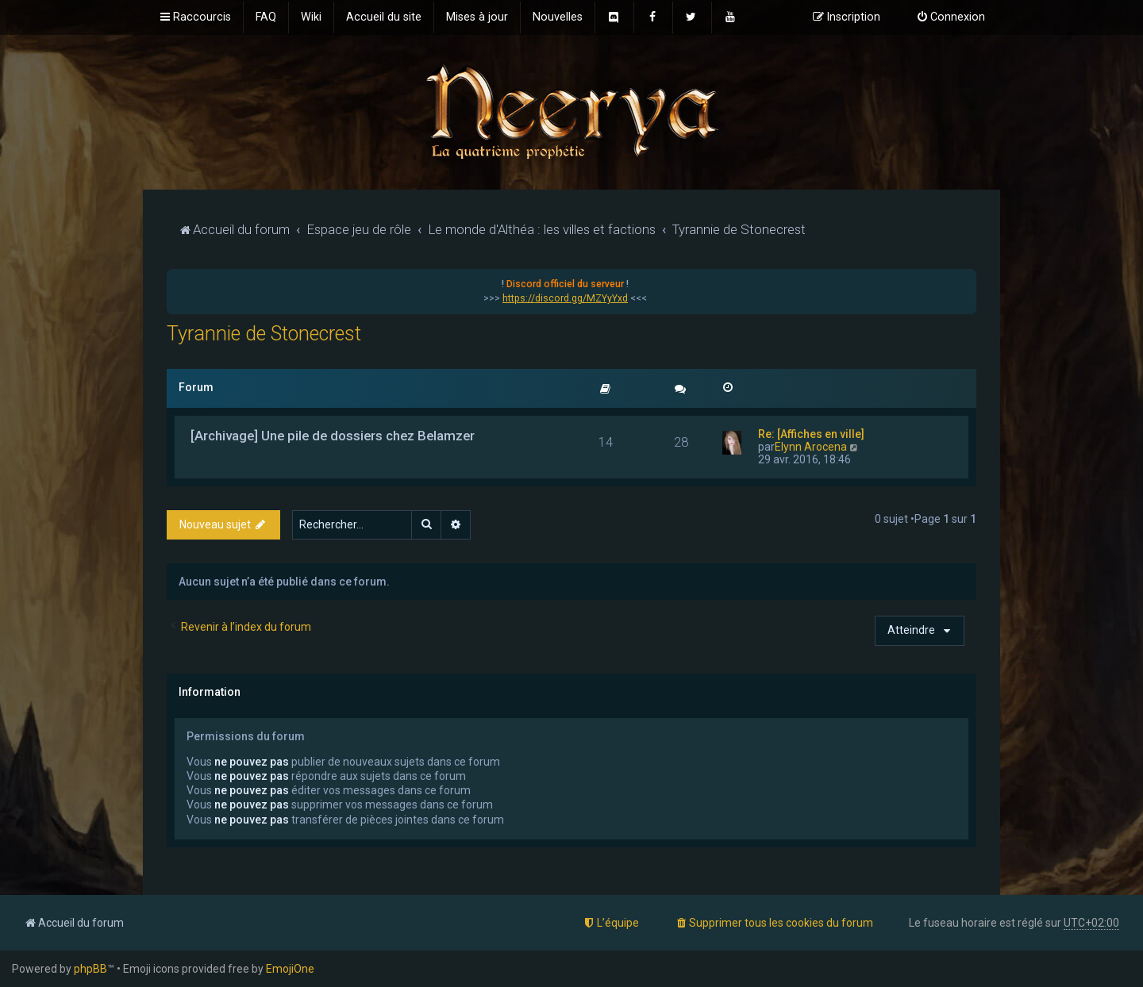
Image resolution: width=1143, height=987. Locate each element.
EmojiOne (290, 968)
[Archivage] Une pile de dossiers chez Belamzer (332, 436)
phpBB (90, 968)
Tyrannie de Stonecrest (264, 333)
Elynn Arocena (811, 446)
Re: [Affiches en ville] (811, 434)
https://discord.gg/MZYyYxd (565, 298)
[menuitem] (266, 17)
